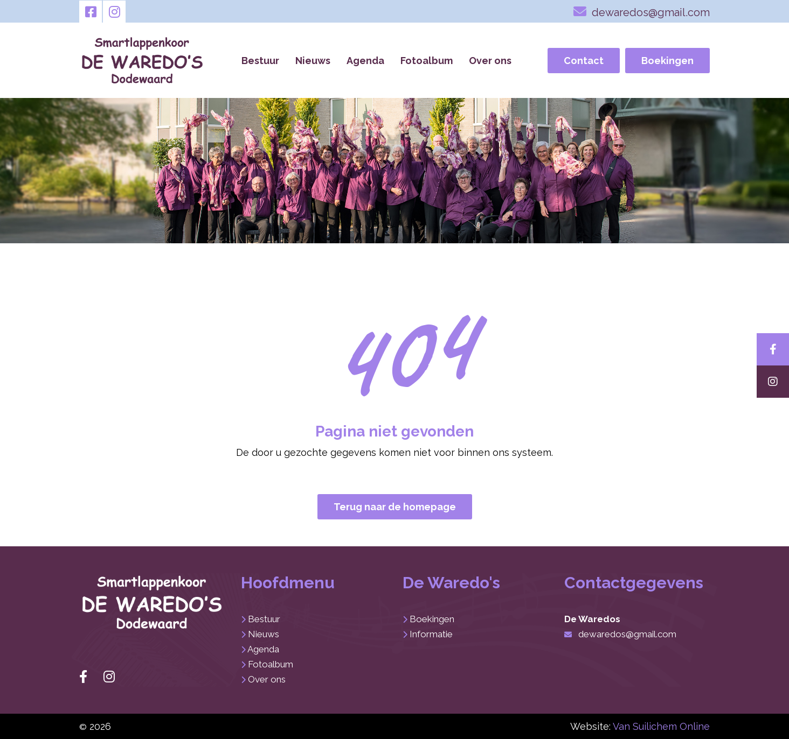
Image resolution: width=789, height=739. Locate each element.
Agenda (365, 60)
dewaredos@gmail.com (641, 11)
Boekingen (667, 60)
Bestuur (260, 60)
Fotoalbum (426, 60)
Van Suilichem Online (661, 726)
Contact (584, 60)
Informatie (431, 634)
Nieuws (312, 60)
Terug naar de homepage (395, 506)
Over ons (490, 60)
